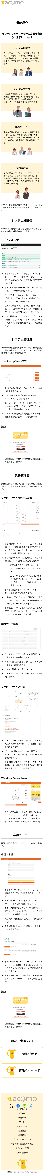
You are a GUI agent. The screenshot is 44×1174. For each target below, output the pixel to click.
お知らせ (22, 1113)
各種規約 (22, 1135)
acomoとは (22, 1109)
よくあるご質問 (22, 1148)
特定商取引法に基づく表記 (22, 1144)
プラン (22, 1122)
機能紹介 (22, 1118)
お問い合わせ (22, 1153)
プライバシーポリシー (22, 1139)
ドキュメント (22, 1126)
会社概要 (22, 1131)
